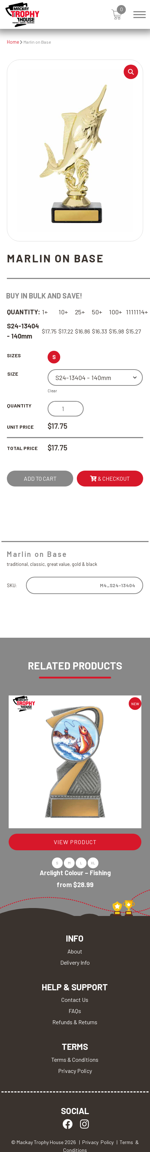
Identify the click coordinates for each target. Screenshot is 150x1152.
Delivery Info (75, 962)
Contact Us (74, 999)
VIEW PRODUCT (75, 841)
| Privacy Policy (96, 1142)
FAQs (75, 1010)
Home (13, 42)
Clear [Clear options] (52, 390)
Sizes (14, 355)
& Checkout (110, 478)
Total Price (22, 448)
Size (12, 374)
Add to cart (40, 478)
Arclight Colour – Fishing (75, 872)
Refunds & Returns (74, 1021)
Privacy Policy (75, 1070)
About (74, 951)
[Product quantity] (66, 408)
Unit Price (20, 427)
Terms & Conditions (74, 1059)
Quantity (19, 405)
